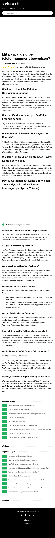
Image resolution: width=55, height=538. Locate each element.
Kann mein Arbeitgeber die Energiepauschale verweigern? (28, 484)
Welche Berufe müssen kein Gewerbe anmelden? (25, 488)
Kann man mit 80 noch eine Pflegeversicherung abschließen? (29, 468)
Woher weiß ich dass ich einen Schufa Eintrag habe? (26, 480)
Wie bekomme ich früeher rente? (19, 410)
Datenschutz (27, 524)
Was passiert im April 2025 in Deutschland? (23, 437)
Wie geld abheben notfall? (17, 418)
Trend (4, 9)
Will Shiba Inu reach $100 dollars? (20, 433)
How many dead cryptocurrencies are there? (23, 492)
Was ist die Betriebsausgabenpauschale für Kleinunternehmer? (30, 429)
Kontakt (21, 9)
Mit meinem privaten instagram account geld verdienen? (27, 414)
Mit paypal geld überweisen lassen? (20, 456)
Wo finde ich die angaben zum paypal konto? (24, 464)
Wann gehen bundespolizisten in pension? (23, 460)
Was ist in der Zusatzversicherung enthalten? (24, 472)
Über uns (27, 520)
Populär (12, 9)
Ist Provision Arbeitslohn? (17, 421)
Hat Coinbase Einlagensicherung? (20, 476)
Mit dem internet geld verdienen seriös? (22, 406)
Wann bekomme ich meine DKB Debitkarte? (23, 425)
